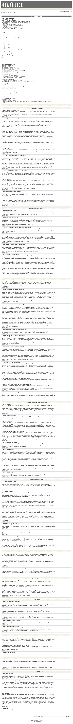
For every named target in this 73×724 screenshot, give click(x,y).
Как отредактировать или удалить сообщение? (11, 40)
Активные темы (12, 12)
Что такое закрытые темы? (7, 61)
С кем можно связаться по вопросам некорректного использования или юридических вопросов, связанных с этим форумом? (27, 101)
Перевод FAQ (4, 102)
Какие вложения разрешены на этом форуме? (11, 95)
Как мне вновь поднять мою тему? (9, 52)
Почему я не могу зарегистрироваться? (10, 27)
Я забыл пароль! (5, 23)
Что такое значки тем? (6, 62)
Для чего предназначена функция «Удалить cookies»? (12, 28)
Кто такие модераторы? (6, 66)
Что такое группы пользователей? (8, 67)
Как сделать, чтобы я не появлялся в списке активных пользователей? (16, 22)
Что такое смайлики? (6, 56)
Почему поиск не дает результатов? (9, 85)
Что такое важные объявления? (8, 58)
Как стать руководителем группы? (8, 69)
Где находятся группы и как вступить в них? (10, 68)
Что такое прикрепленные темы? (8, 60)
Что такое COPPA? (5, 26)
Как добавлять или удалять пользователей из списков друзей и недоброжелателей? (18, 81)
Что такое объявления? (6, 59)
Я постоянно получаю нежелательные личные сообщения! (13, 76)
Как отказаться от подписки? (7, 93)
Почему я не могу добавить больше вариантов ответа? (13, 43)
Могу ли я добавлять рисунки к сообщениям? (11, 57)
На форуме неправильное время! (8, 32)
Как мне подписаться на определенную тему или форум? (13, 92)
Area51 (3, 677)
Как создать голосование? (7, 42)
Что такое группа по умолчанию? (8, 71)
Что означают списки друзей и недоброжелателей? (12, 80)
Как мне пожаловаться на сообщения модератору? (12, 49)
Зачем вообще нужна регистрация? (9, 20)
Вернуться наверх (5, 116)
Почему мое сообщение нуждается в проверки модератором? (14, 51)
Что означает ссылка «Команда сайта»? (10, 72)
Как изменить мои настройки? (8, 31)
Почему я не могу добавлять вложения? (10, 47)
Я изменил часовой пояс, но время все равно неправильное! (14, 33)
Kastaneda (22, 709)
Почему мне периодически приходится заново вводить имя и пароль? (16, 21)
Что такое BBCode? (6, 54)
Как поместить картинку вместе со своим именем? (12, 35)
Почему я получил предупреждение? (9, 48)
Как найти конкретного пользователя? (9, 87)
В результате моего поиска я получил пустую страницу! (13, 86)
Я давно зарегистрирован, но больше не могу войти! (12, 25)
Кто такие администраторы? (7, 65)
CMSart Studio (39, 720)
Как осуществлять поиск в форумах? (9, 84)
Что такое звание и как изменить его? (9, 36)
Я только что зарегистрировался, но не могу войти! (12, 24)
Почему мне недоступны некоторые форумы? (11, 46)
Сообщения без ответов (5, 12)
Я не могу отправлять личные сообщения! (10, 75)
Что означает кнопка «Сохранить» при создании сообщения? (14, 50)
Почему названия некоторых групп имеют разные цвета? (13, 70)
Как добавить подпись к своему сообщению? (11, 41)
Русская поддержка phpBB (36, 721)
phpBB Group (41, 674)
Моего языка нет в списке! (7, 34)
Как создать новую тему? (7, 39)
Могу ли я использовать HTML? (8, 55)
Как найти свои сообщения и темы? (9, 88)
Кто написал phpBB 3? (6, 99)
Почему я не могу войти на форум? (9, 19)
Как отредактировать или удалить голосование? (11, 44)
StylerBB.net (39, 719)
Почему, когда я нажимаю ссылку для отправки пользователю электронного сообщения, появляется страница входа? (25, 37)
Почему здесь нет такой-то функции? (9, 100)
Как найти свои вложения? (7, 96)
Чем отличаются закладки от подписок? (10, 90)
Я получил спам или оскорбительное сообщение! (12, 77)
